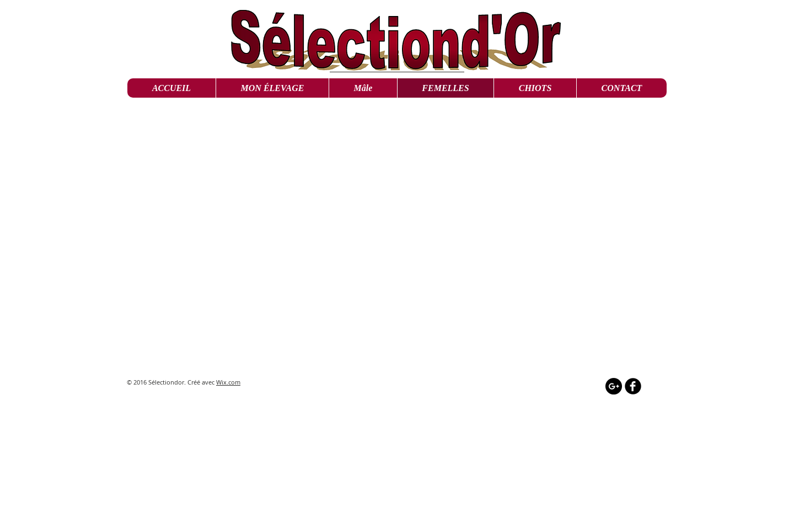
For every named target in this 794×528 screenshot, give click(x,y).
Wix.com (228, 382)
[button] (363, 88)
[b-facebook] (633, 386)
